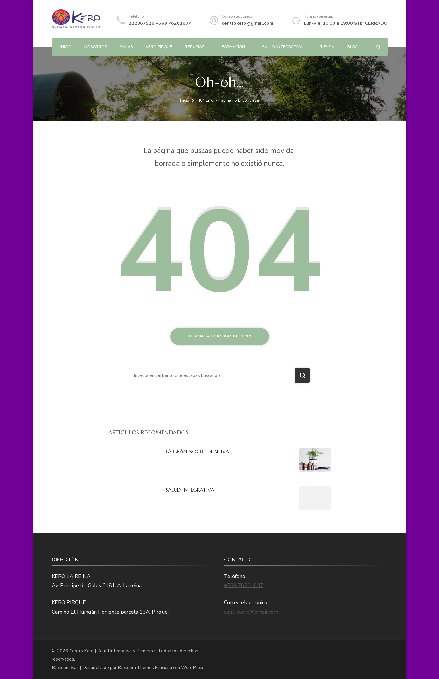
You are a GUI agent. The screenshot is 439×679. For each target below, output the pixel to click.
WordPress (192, 667)
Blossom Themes (136, 667)
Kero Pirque (159, 47)
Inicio (65, 47)
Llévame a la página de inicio (220, 336)
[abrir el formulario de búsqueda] (378, 46)
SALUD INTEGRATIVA (282, 47)
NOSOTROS (95, 47)
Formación (233, 47)
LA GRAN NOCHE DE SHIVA (197, 451)
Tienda (327, 47)
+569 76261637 (243, 585)
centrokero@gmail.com (247, 23)
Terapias (194, 47)
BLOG (352, 47)
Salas (126, 47)
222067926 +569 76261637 (160, 23)
